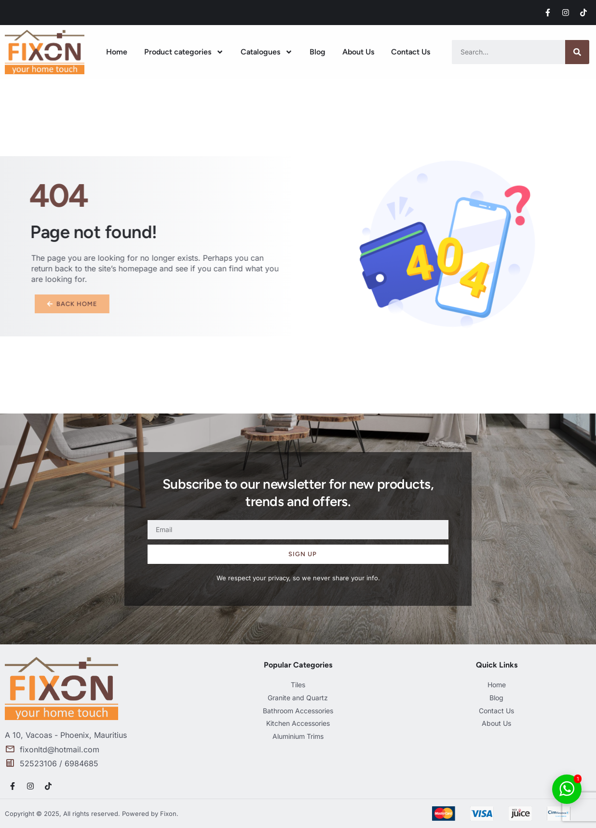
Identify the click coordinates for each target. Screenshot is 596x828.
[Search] (577, 52)
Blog (317, 51)
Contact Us (410, 51)
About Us (358, 51)
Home (116, 51)
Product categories (184, 52)
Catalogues (267, 52)
